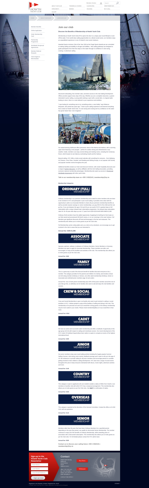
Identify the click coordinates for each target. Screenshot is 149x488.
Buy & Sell (107, 9)
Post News (82, 460)
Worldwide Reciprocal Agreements (37, 46)
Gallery (54, 12)
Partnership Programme (34, 41)
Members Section (91, 3)
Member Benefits (36, 27)
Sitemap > (117, 483)
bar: (61, 471)
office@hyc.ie (67, 474)
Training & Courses (75, 6)
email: (62, 474)
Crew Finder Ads (109, 6)
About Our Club (57, 6)
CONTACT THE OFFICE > (67, 477)
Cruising (89, 9)
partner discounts (70, 169)
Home (32, 18)
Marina (71, 9)
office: (62, 469)
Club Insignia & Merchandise (35, 57)
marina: (62, 472)
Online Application (36, 30)
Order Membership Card (36, 35)
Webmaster (82, 469)
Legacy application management (53, 485)
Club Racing (90, 6)
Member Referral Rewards (36, 52)
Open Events (55, 9)
